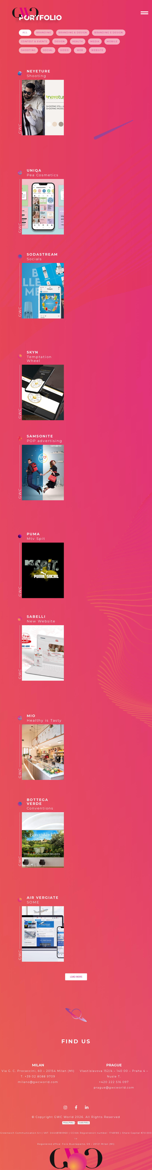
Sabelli (36, 616)
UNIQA (34, 170)
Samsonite (40, 436)
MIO (31, 716)
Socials (34, 259)
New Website (41, 621)
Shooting (36, 76)
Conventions (40, 808)
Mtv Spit (36, 538)
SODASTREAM (42, 254)
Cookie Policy (84, 1123)
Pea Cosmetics (43, 175)
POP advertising (44, 441)
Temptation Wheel (39, 359)
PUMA (33, 534)
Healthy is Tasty (44, 720)
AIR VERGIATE (43, 898)
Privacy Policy (68, 1123)
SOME (33, 902)
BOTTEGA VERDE (37, 802)
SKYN (32, 352)
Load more (76, 976)
